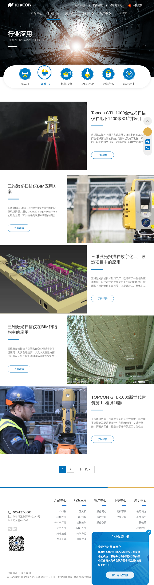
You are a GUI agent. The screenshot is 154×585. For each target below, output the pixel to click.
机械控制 (61, 517)
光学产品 (61, 528)
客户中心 (105, 13)
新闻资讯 (98, 5)
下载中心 (88, 13)
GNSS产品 (60, 522)
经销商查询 (116, 5)
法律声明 (13, 573)
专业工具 (61, 539)
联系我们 (141, 528)
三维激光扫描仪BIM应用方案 (32, 224)
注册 (83, 5)
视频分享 (121, 517)
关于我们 (71, 13)
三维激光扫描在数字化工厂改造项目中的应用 (118, 294)
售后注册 (101, 517)
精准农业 (61, 533)
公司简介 (141, 511)
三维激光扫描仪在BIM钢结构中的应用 (32, 365)
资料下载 (121, 511)
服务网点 (101, 511)
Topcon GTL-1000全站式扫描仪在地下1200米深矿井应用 (118, 116)
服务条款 (101, 522)
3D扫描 (62, 511)
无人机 (82, 511)
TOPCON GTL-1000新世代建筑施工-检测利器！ (118, 435)
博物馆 (142, 522)
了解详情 (103, 155)
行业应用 (53, 16)
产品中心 (36, 13)
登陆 (77, 5)
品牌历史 (141, 517)
